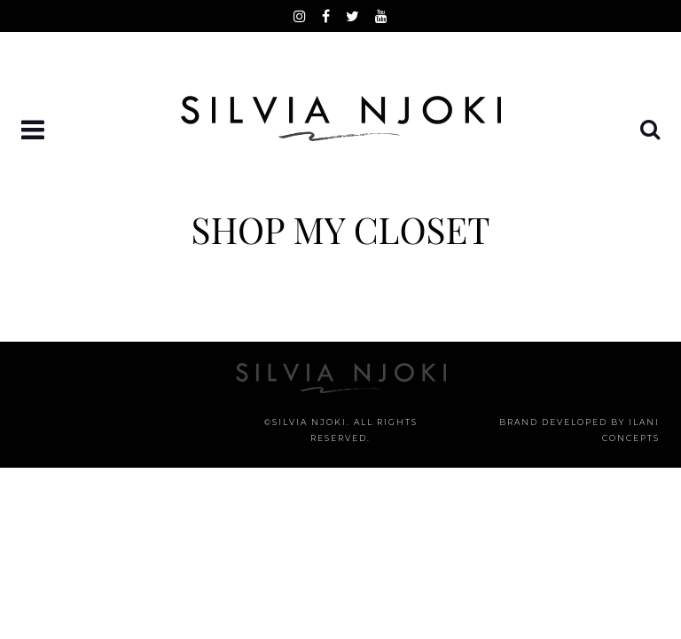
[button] (34, 131)
